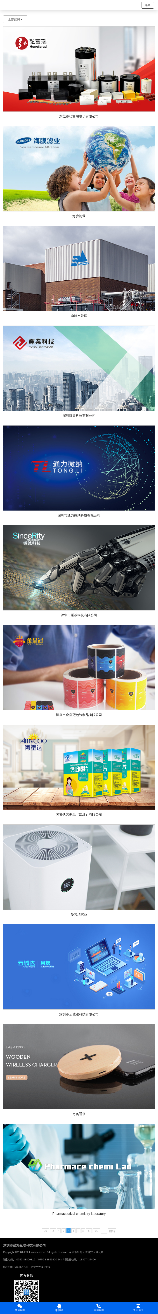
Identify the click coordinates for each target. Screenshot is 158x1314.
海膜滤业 (79, 216)
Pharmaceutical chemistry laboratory (79, 1213)
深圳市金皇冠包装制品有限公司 (79, 715)
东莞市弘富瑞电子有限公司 (79, 116)
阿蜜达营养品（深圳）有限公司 (79, 814)
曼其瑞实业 (79, 914)
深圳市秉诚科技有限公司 (79, 615)
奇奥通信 (79, 1114)
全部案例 (15, 19)
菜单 (148, 5)
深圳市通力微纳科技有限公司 (79, 515)
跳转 (112, 1231)
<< (45, 1231)
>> (96, 1231)
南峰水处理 (79, 316)
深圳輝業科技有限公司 (79, 415)
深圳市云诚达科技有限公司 (79, 1014)
